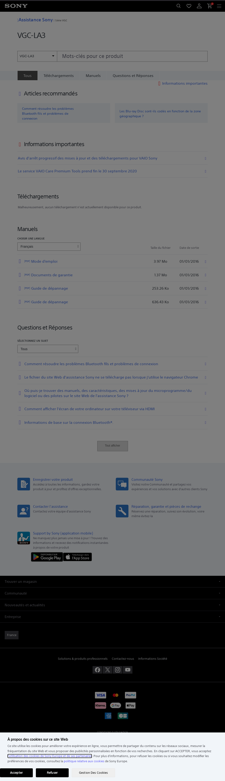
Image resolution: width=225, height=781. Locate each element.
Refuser (52, 773)
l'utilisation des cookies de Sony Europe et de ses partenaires (50, 756)
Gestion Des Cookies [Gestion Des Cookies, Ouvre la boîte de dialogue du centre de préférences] (93, 773)
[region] (112, 756)
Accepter (16, 773)
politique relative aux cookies (84, 761)
